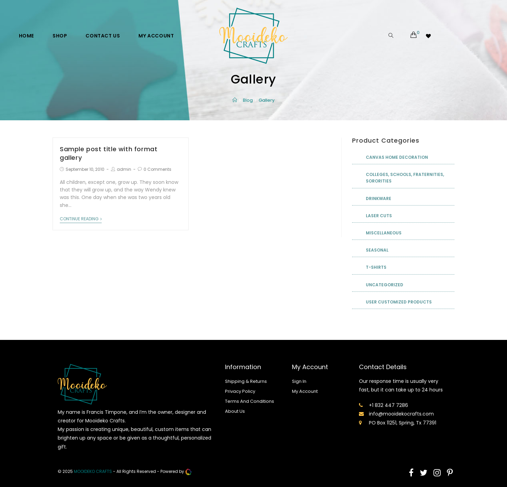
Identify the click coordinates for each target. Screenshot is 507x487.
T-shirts (376, 267)
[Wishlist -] (428, 36)
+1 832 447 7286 (388, 405)
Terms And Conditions (249, 401)
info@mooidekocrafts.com (401, 413)
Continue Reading (81, 219)
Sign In (299, 381)
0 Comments (157, 169)
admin (124, 169)
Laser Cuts (379, 216)
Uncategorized (384, 285)
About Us (235, 411)
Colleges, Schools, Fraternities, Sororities (405, 177)
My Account (305, 391)
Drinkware (378, 198)
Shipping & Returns (246, 381)
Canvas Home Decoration (397, 157)
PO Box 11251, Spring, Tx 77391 (402, 422)
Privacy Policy (240, 391)
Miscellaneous (384, 233)
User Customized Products (399, 302)
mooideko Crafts (93, 471)
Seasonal (377, 250)
